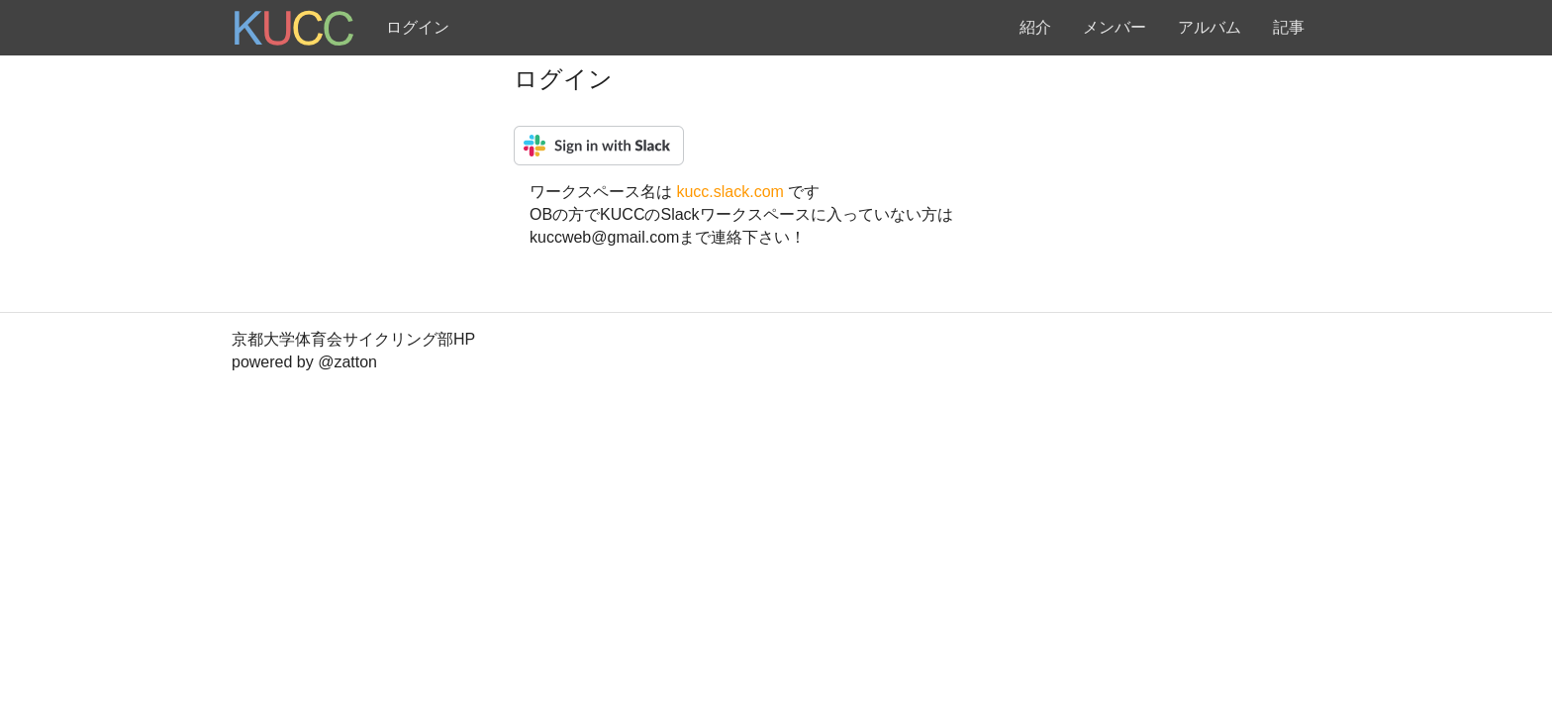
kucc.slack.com (732, 191)
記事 (1289, 27)
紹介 (1035, 27)
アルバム (1209, 27)
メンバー (1114, 27)
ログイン (417, 27)
